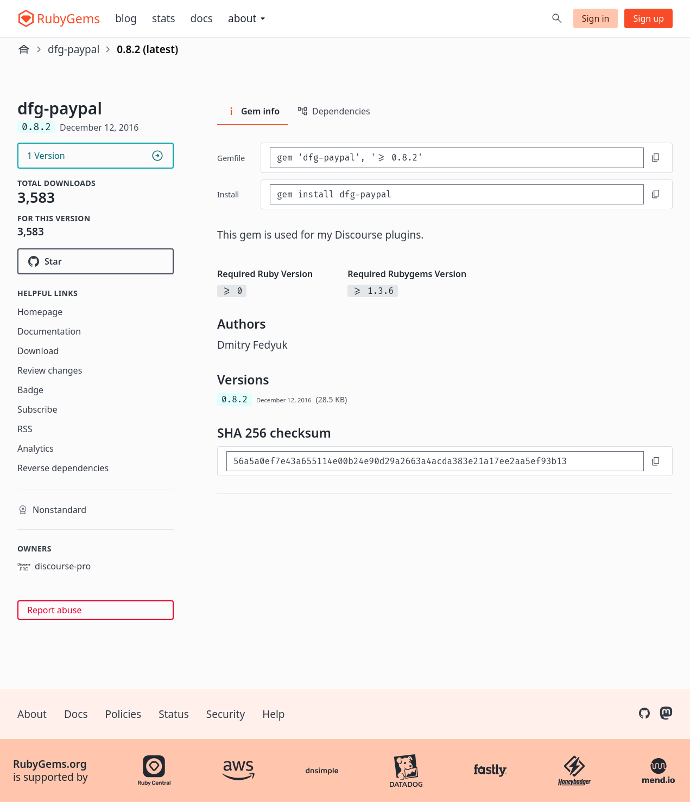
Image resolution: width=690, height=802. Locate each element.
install (228, 194)
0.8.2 (234, 399)
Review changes (49, 370)
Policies (123, 714)
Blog (126, 18)
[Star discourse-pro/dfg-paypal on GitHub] (95, 261)
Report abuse (54, 610)
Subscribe (37, 409)
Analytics (35, 448)
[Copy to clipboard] (655, 157)
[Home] (24, 49)
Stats (163, 18)
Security (225, 714)
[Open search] (557, 18)
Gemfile (231, 158)
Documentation (49, 331)
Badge (30, 390)
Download (38, 351)
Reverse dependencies (63, 468)
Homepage (39, 312)
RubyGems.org (50, 764)
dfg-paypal (73, 49)
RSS (25, 429)
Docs (202, 18)
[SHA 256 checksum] (435, 461)
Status (174, 714)
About (32, 714)
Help (273, 714)
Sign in (596, 18)
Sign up (648, 18)
